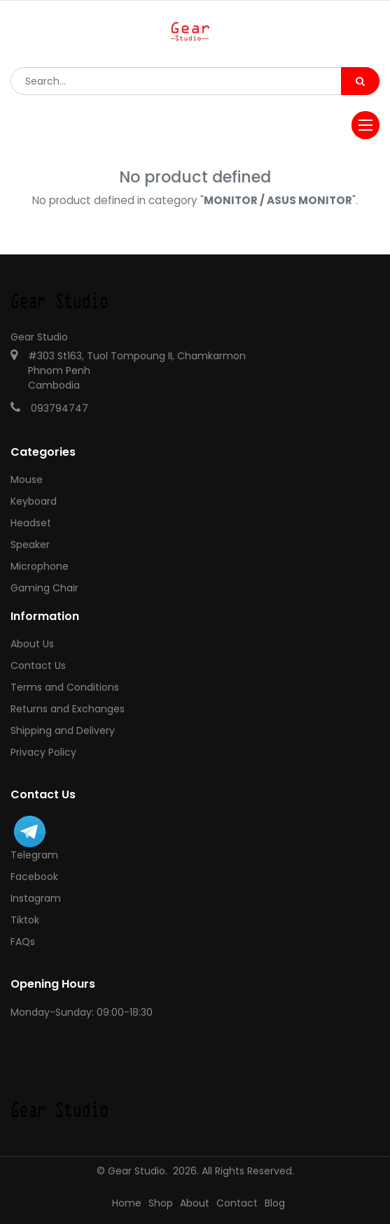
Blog (275, 1203)
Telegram (34, 855)
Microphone (40, 566)
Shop (160, 1203)
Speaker (30, 545)
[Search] (360, 81)
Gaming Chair (44, 588)
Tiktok (25, 920)
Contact (237, 1203)
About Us (32, 644)
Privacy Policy (43, 752)
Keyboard (34, 501)
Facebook (34, 877)
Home (126, 1203)
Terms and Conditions (65, 687)
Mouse (27, 480)
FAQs (23, 942)
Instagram (36, 898)
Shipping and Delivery (63, 730)
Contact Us (38, 665)
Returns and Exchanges (68, 709)
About (194, 1203)
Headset (31, 523)
